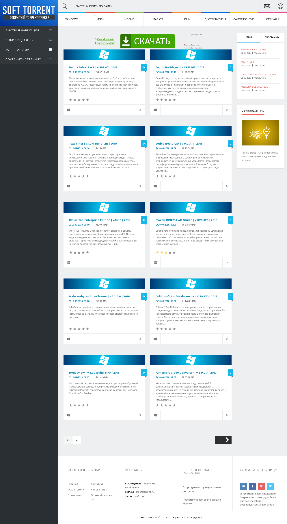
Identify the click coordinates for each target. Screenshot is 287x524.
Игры (100, 19)
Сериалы (272, 19)
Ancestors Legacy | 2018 (254, 87)
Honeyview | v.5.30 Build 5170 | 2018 (94, 372)
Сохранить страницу (28, 59)
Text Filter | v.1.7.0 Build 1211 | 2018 (93, 143)
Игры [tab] (248, 37)
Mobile (129, 19)
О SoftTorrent (76, 489)
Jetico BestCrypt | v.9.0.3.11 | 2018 (179, 143)
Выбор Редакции (28, 40)
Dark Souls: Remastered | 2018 (258, 74)
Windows (72, 19)
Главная (73, 483)
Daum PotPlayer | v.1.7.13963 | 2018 (180, 67)
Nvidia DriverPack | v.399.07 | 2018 (93, 67)
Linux (186, 19)
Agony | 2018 (248, 62)
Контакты (97, 483)
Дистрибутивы (215, 19)
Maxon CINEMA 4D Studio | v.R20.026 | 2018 (186, 220)
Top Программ (28, 49)
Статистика (75, 495)
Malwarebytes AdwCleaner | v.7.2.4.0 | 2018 (99, 296)
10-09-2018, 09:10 (81, 72)
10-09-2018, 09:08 (167, 225)
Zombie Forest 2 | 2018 (253, 49)
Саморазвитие (243, 19)
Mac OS (158, 19)
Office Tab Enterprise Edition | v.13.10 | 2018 (99, 220)
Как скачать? (99, 489)
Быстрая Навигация (28, 30)
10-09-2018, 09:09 (167, 148)
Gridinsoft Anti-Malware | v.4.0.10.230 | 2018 (186, 296)
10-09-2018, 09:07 (167, 301)
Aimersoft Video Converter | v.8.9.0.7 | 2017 (186, 372)
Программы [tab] (272, 37)
